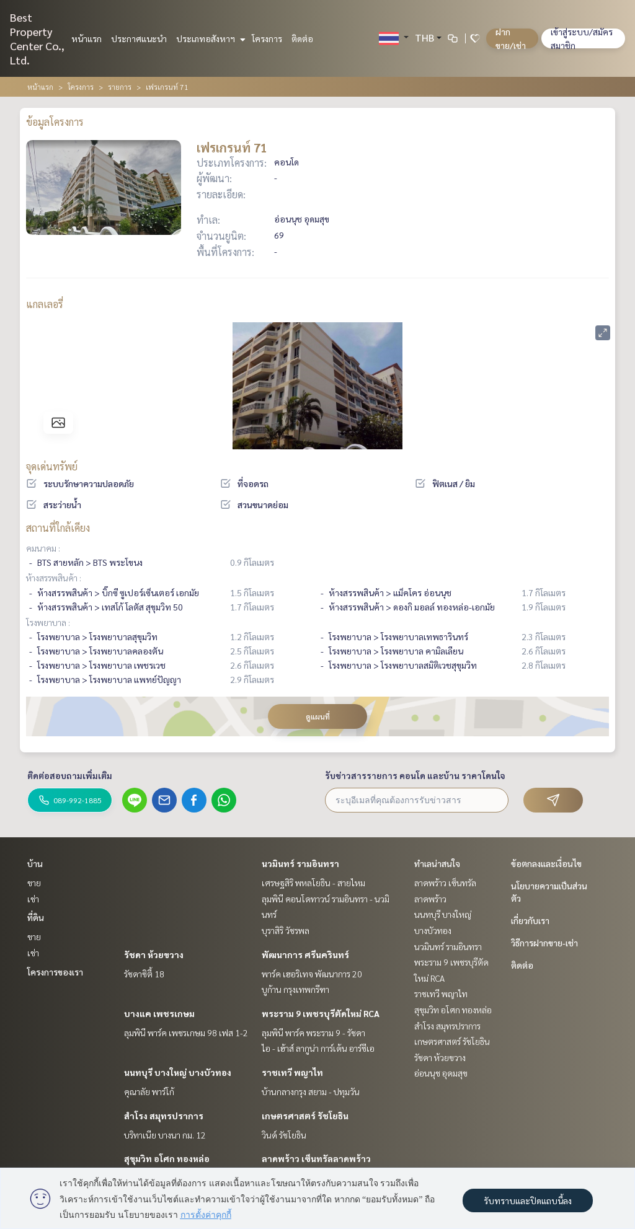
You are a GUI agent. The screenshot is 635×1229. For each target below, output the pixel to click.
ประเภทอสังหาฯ (209, 38)
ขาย (34, 882)
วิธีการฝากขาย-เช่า (544, 942)
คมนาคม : (43, 547)
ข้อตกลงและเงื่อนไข (546, 863)
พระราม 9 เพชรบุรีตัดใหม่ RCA (321, 1013)
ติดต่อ (302, 38)
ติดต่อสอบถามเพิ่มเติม (69, 775)
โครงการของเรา (55, 971)
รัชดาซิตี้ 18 (144, 973)
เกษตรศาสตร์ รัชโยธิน (305, 1115)
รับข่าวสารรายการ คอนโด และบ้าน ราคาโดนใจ (415, 775)
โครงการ (267, 38)
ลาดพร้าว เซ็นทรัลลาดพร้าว (316, 1158)
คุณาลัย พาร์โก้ (149, 1091)
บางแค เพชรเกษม (159, 1013)
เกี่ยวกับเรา (530, 920)
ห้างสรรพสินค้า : (53, 577)
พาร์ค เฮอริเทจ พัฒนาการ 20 (312, 973)
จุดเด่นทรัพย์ (52, 466)
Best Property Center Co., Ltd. (37, 38)
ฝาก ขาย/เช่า (510, 38)
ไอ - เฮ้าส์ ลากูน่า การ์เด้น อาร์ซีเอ (318, 1048)
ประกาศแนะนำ (139, 38)
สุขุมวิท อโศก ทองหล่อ (167, 1158)
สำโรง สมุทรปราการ (163, 1115)
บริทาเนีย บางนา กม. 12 (165, 1134)
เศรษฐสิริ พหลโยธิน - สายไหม (313, 882)
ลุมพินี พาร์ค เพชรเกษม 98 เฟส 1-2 (186, 1032)
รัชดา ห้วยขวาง (154, 954)
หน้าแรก (86, 38)
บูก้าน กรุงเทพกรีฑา (295, 989)
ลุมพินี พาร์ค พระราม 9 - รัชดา (313, 1032)
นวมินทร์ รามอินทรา (300, 863)
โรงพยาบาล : (48, 622)
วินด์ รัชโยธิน (284, 1134)
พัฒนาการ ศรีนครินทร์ (305, 954)
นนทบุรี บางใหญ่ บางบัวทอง (177, 1072)
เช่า (33, 898)
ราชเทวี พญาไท (292, 1072)
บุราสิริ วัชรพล (285, 930)
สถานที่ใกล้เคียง (58, 527)
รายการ (119, 87)
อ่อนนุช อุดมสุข (441, 1072)
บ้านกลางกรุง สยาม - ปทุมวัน (311, 1091)
